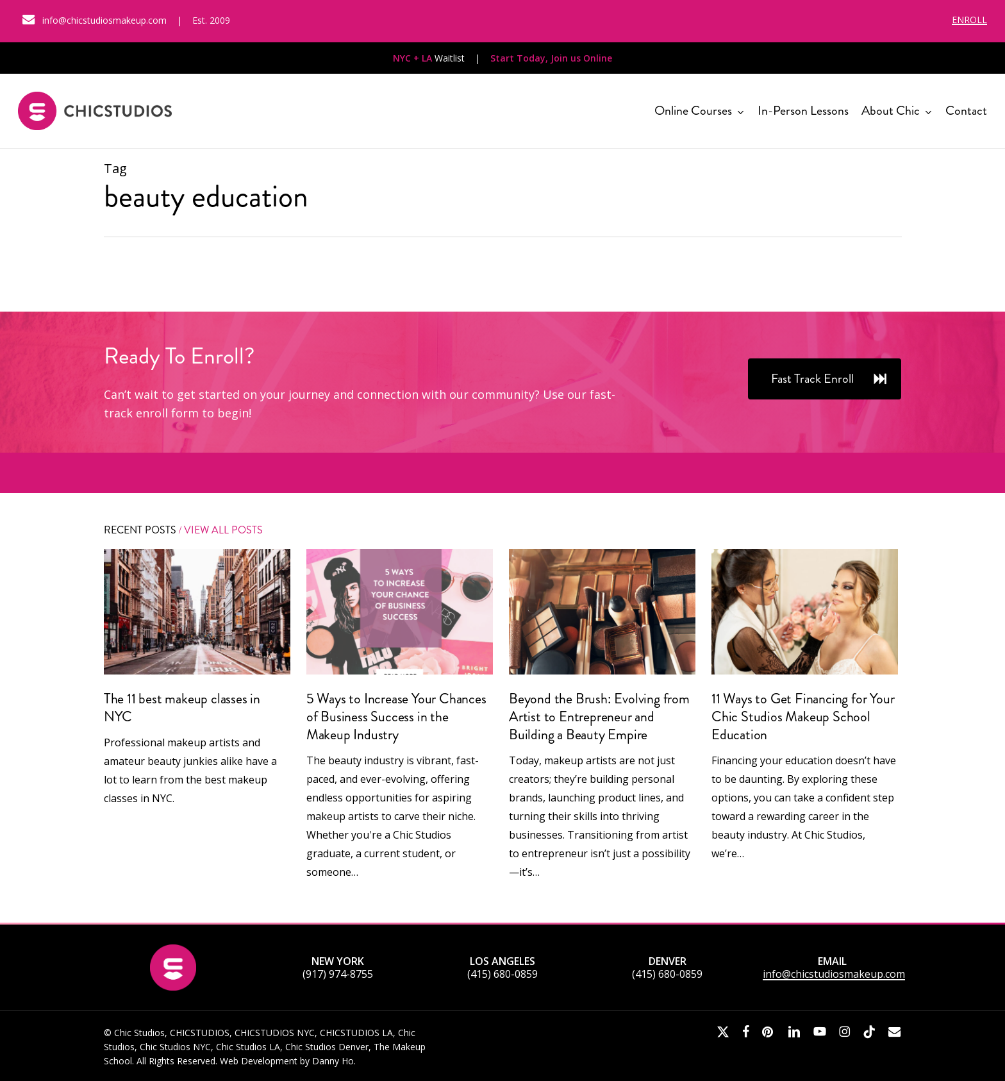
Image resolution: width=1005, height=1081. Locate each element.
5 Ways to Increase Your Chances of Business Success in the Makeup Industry (396, 716)
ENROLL (969, 19)
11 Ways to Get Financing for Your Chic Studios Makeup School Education (802, 716)
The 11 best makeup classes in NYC (182, 707)
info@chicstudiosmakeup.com (834, 974)
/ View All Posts (219, 530)
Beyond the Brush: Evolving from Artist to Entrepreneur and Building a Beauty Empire (599, 716)
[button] (824, 378)
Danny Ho (333, 1061)
